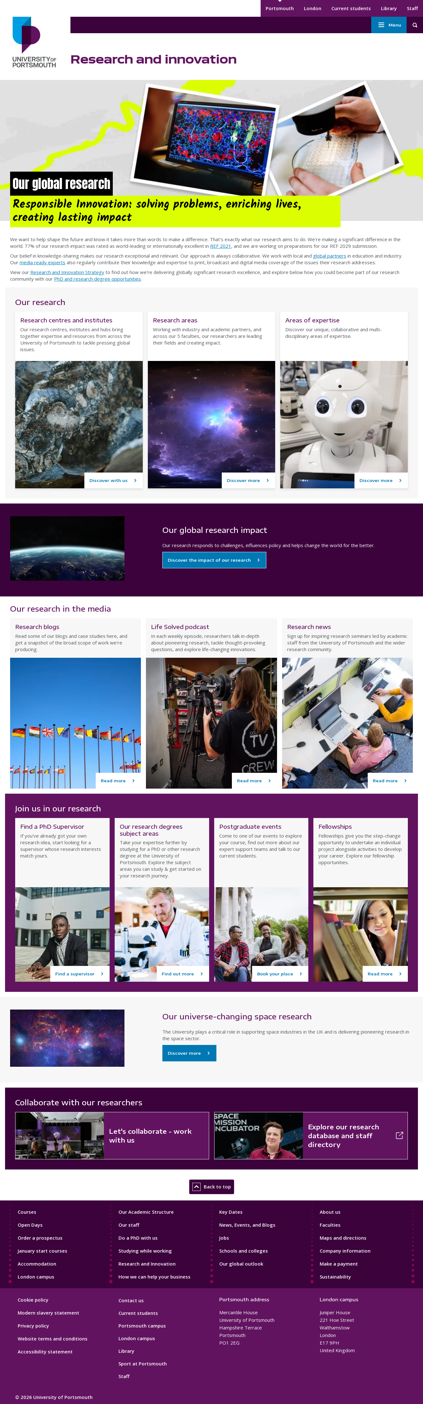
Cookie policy (33, 1300)
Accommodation (37, 1264)
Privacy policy (33, 1325)
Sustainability (335, 1276)
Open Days (30, 1225)
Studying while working (145, 1251)
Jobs (224, 1238)
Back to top (211, 1187)
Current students (351, 8)
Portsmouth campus (142, 1325)
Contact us (131, 1300)
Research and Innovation (147, 1264)
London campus (36, 1276)
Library (389, 8)
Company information (345, 1251)
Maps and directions (343, 1238)
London (312, 8)
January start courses (42, 1251)
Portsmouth (280, 8)
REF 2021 (220, 246)
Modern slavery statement (48, 1312)
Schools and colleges (243, 1251)
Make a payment (339, 1264)
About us (330, 1212)
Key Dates (231, 1212)
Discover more (184, 1053)
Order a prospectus (40, 1238)
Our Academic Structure (146, 1212)
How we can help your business (154, 1276)
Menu (389, 25)
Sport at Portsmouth (142, 1363)
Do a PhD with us (138, 1238)
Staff (412, 8)
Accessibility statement (45, 1351)
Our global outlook (241, 1264)
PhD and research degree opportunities (97, 279)
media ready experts (42, 262)
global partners (329, 256)
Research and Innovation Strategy (67, 272)
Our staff (128, 1225)
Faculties (330, 1225)
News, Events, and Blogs (247, 1225)
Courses (27, 1212)
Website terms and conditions (53, 1338)
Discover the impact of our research (209, 560)
